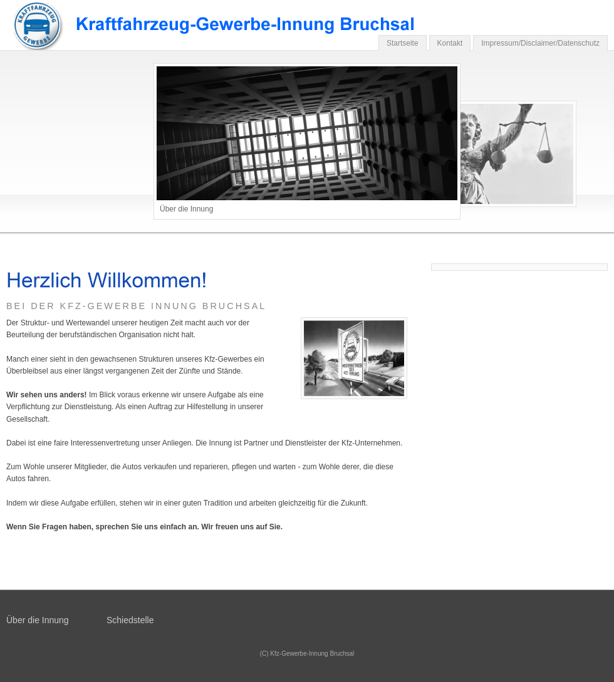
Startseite (403, 43)
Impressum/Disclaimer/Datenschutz (540, 43)
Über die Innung (37, 620)
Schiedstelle (130, 620)
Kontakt (450, 43)
